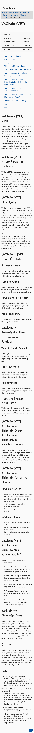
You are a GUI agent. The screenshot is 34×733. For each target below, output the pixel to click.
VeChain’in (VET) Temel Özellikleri (17, 69)
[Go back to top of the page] (31, 730)
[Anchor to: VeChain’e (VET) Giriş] (31, 118)
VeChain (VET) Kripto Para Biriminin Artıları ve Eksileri (18, 89)
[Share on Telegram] (20, 29)
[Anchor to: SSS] (10, 671)
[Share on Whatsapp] (17, 29)
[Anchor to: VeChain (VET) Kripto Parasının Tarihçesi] (31, 161)
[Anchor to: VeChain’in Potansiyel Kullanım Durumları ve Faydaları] (31, 335)
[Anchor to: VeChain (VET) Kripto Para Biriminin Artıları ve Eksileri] (31, 475)
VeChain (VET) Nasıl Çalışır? (15, 66)
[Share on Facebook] (3, 29)
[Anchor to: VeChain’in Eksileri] (24, 517)
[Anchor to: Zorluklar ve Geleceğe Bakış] (31, 613)
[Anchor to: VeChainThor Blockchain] (30, 297)
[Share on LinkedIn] (10, 29)
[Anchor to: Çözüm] (14, 644)
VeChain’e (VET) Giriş (12, 56)
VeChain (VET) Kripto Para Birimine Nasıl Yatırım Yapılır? (17, 95)
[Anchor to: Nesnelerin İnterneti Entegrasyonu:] (31, 400)
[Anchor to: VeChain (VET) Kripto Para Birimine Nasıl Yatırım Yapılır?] (31, 548)
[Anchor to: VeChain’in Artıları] (23, 488)
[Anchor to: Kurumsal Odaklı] (21, 281)
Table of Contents (8, 8)
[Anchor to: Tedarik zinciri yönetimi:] (30, 348)
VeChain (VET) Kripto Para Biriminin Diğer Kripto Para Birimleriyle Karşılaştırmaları (18, 82)
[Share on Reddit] (13, 29)
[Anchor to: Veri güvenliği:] (19, 382)
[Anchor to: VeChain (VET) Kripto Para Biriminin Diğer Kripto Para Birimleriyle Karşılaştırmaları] (31, 433)
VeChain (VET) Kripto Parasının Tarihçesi (16, 61)
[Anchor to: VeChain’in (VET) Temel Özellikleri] (31, 257)
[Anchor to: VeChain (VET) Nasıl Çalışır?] (31, 200)
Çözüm (7, 104)
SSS (5, 107)
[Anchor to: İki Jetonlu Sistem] (22, 265)
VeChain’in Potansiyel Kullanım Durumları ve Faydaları (16, 74)
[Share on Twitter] (6, 29)
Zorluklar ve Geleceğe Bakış (15, 100)
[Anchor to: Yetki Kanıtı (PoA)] (22, 313)
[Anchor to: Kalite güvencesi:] (22, 366)
